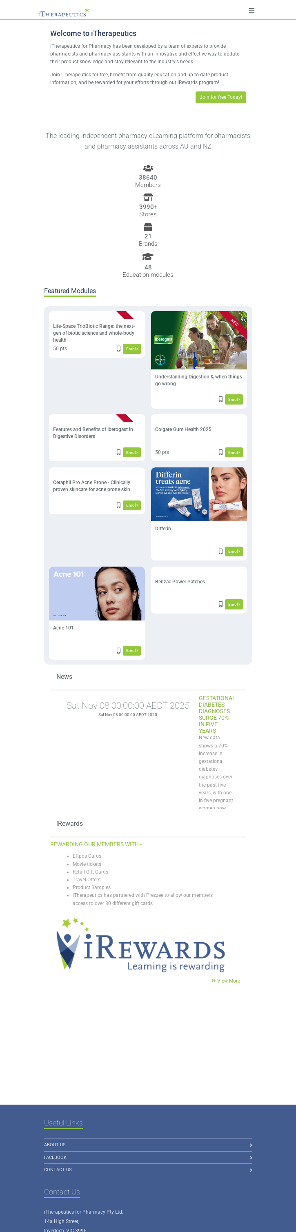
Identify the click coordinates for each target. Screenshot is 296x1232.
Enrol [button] (132, 349)
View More (228, 981)
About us (55, 1144)
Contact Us (58, 1169)
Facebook (55, 1157)
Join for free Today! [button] (221, 97)
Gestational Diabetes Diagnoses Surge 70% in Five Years (217, 714)
